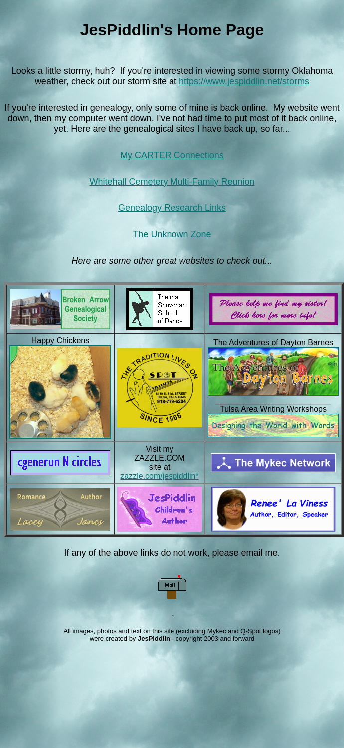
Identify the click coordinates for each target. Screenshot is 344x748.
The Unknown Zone (172, 234)
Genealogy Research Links (172, 208)
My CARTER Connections (172, 155)
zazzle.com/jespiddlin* (159, 476)
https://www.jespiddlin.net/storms (244, 81)
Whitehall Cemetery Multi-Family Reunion (171, 182)
